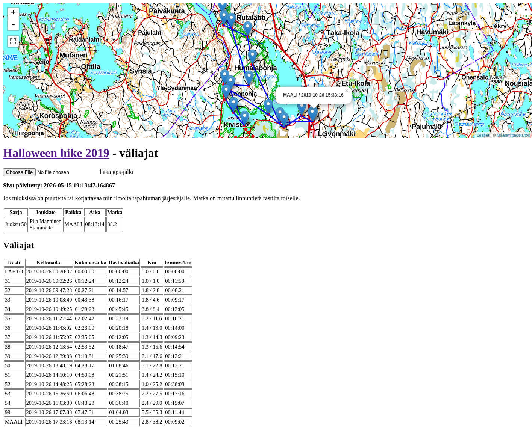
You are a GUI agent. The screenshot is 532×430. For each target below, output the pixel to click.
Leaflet (483, 135)
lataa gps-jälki (68, 172)
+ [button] (13, 13)
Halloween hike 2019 (56, 153)
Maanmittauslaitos (513, 135)
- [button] (13, 24)
